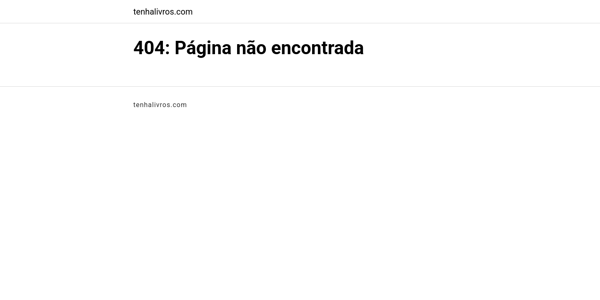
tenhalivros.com (163, 12)
